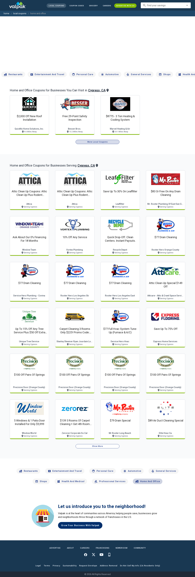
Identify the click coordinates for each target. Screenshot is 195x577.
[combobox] (166, 5)
